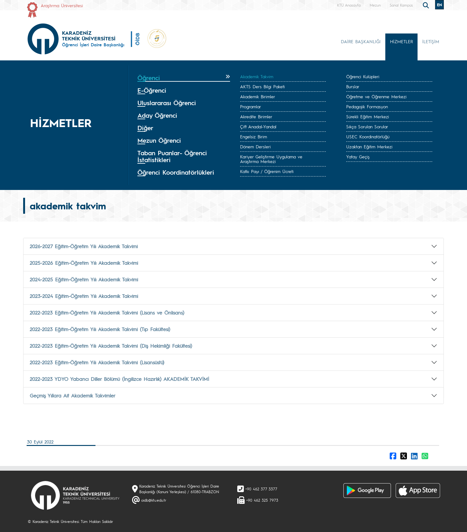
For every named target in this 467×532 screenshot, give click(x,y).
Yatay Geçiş (358, 156)
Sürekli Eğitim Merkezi (367, 116)
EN (439, 4)
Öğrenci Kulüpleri (362, 76)
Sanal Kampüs (401, 5)
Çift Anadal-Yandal (258, 126)
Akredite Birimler (256, 116)
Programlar (250, 106)
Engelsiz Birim (253, 136)
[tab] (183, 78)
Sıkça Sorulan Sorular (367, 126)
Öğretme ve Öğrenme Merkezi (376, 96)
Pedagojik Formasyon (367, 106)
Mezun (375, 5)
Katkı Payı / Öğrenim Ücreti (267, 171)
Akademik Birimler (257, 96)
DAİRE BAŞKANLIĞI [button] (361, 41)
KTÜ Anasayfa (349, 5)
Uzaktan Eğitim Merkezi (369, 146)
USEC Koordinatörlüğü (367, 136)
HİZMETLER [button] (401, 41)
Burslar (352, 86)
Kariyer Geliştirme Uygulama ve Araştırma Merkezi (271, 159)
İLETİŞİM (430, 41)
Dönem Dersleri (255, 146)
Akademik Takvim (256, 76)
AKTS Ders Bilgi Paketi (262, 86)
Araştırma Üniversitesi (62, 5)
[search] (426, 4)
